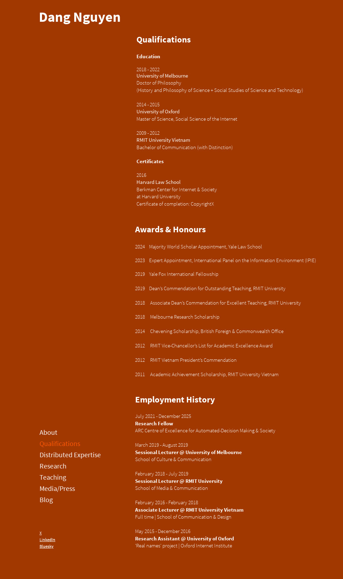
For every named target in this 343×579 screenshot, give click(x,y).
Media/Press (57, 488)
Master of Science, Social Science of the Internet (186, 118)
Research (53, 465)
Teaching (53, 477)
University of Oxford (158, 111)
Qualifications (60, 443)
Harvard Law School (158, 182)
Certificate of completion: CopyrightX (175, 203)
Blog (46, 499)
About (48, 432)
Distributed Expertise (64, 454)
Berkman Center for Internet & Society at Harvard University (177, 193)
